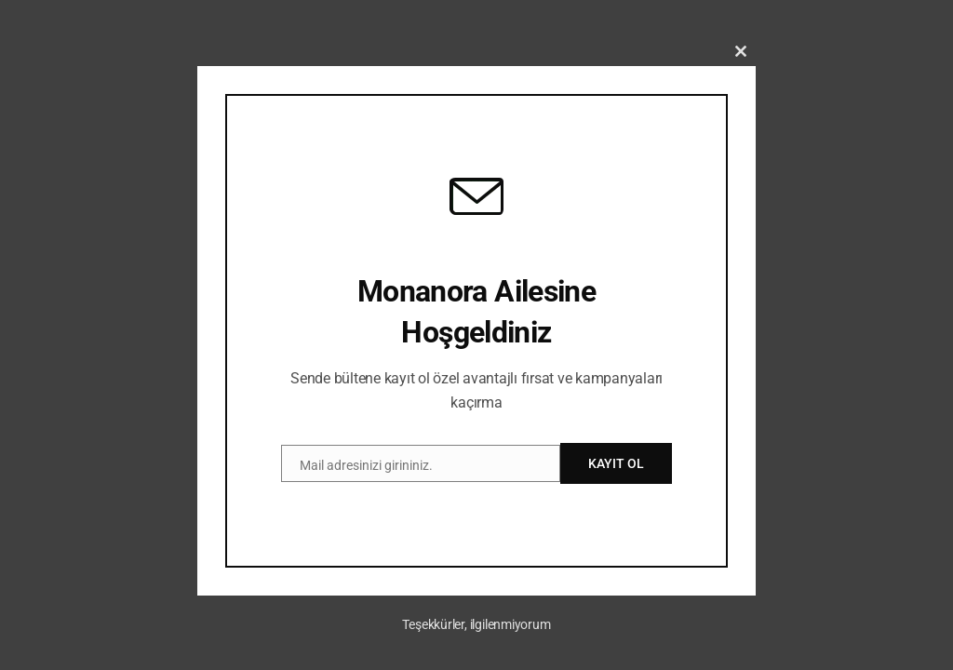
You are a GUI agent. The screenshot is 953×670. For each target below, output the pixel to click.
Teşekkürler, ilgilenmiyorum (476, 624)
